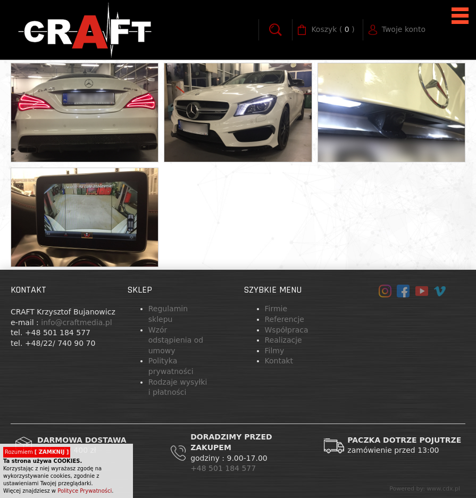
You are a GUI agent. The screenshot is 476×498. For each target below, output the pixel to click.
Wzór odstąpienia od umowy (175, 340)
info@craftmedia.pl (76, 322)
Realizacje (283, 340)
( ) (332, 29)
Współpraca (286, 330)
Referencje (284, 319)
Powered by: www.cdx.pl (424, 488)
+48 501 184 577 (224, 468)
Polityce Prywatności (84, 491)
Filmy (275, 350)
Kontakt (279, 360)
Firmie (276, 308)
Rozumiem (37, 452)
